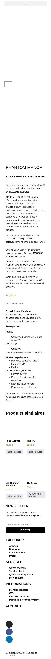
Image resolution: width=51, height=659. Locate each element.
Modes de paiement (17, 357)
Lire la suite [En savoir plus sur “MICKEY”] (35, 452)
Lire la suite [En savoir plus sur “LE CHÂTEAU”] (14, 452)
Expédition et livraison (18, 311)
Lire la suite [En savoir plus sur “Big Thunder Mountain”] (14, 496)
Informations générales (19, 370)
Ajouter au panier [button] (35, 495)
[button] (25, 3)
